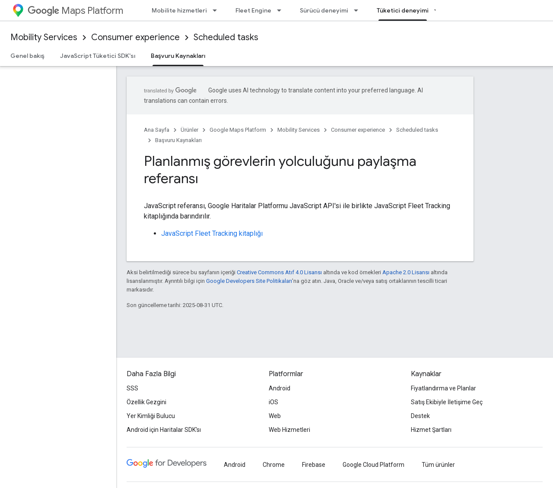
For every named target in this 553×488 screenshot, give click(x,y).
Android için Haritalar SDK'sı (164, 429)
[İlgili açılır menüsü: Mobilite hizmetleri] (217, 10)
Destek (420, 415)
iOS (273, 402)
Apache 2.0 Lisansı (405, 272)
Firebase (313, 464)
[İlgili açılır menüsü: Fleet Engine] (281, 10)
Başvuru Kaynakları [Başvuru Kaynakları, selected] (178, 56)
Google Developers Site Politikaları (249, 281)
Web (275, 415)
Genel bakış (27, 56)
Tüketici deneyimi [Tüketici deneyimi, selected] (403, 10)
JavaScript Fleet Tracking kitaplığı (212, 233)
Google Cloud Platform (373, 464)
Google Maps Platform (238, 130)
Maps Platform (75, 10)
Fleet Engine (253, 10)
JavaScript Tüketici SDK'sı (97, 56)
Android (279, 388)
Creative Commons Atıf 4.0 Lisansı (279, 272)
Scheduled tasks (226, 37)
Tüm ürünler (438, 464)
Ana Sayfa (156, 130)
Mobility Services (43, 37)
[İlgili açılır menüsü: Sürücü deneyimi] (358, 10)
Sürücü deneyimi (324, 10)
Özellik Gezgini (146, 402)
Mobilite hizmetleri (179, 10)
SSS (132, 388)
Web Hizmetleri (289, 429)
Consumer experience (135, 37)
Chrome (274, 464)
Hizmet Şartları (431, 429)
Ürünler (189, 130)
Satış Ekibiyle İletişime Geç (447, 402)
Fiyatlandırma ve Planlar (443, 388)
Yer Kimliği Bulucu (151, 415)
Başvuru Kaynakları (178, 140)
